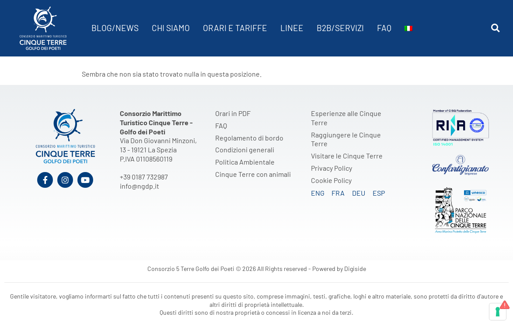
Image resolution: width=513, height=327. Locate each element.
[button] (495, 28)
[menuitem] (408, 28)
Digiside (355, 268)
